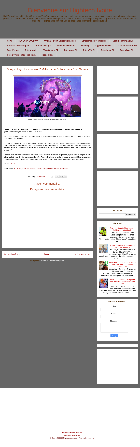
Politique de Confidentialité (72, 432)
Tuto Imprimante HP (127, 45)
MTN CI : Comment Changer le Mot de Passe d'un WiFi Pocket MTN (122, 282)
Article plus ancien (83, 254)
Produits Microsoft (66, 45)
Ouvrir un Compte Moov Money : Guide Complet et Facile (122, 229)
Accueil (47, 254)
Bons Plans (48, 55)
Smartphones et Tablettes (94, 41)
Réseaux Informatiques (18, 45)
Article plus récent (12, 254)
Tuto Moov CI (70, 50)
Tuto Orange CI (50, 50)
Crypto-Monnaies (103, 45)
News (9, 41)
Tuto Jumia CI (107, 50)
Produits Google (43, 45)
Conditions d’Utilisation (72, 435)
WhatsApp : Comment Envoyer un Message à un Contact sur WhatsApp (122, 264)
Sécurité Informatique (123, 41)
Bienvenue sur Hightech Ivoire (70, 10)
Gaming (85, 45)
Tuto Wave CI (126, 50)
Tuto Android (31, 50)
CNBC (13, 164)
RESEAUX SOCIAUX (28, 41)
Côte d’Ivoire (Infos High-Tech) (21, 55)
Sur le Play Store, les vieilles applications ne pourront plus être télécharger (41, 168)
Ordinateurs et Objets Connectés (60, 41)
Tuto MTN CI (88, 50)
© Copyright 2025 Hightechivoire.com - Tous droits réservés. (72, 438)
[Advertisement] (70, 33)
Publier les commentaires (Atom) (52, 261)
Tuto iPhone (13, 50)
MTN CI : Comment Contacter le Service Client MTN (122, 246)
